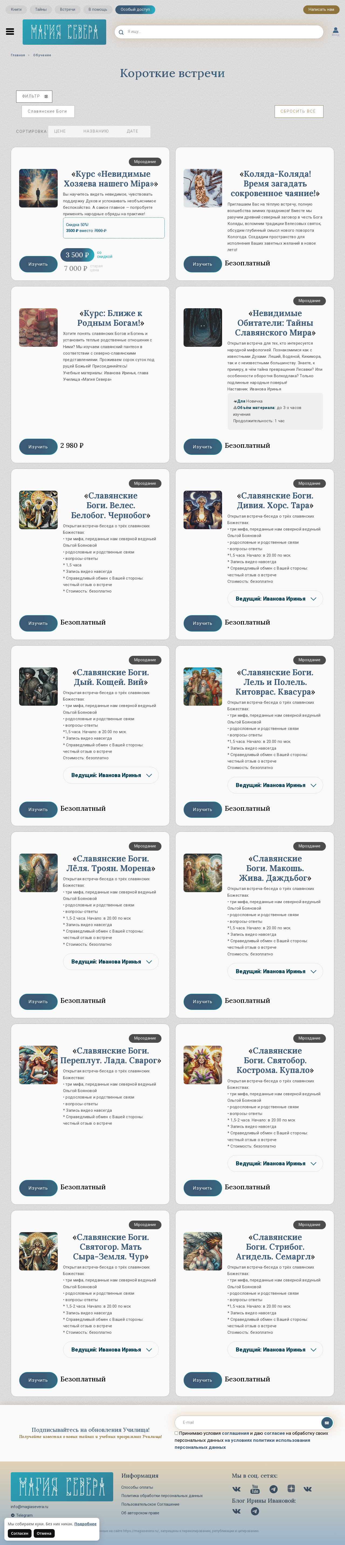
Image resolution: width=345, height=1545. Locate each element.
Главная (18, 55)
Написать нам (321, 9)
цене (64, 131)
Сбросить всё (298, 111)
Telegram (22, 1515)
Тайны (41, 9)
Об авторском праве (140, 1513)
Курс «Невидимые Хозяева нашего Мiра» (109, 179)
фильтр (35, 96)
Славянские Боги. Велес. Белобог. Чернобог (108, 505)
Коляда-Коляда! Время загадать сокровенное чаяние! (273, 183)
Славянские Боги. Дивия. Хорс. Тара (275, 500)
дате (137, 131)
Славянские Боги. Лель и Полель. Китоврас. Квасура (275, 682)
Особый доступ (135, 9)
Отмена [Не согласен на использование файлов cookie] (44, 1533)
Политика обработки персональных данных (162, 1496)
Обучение (42, 55)
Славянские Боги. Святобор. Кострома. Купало (273, 1060)
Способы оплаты (137, 1487)
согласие (274, 1433)
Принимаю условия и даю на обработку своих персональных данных (251, 1440)
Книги (16, 9)
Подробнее (85, 1523)
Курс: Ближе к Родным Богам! (109, 318)
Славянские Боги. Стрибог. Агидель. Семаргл (273, 1247)
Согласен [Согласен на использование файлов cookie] (19, 1533)
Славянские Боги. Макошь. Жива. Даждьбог (273, 868)
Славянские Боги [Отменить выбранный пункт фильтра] (47, 111)
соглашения (235, 1433)
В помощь (98, 9)
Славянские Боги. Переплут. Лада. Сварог (108, 1055)
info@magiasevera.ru (29, 1507)
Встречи (67, 9)
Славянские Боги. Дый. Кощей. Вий (111, 677)
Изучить (38, 264)
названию (101, 131)
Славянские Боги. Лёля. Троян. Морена (108, 863)
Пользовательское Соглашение (150, 1504)
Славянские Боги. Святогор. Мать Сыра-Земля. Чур (111, 1247)
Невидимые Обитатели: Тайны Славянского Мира (274, 323)
